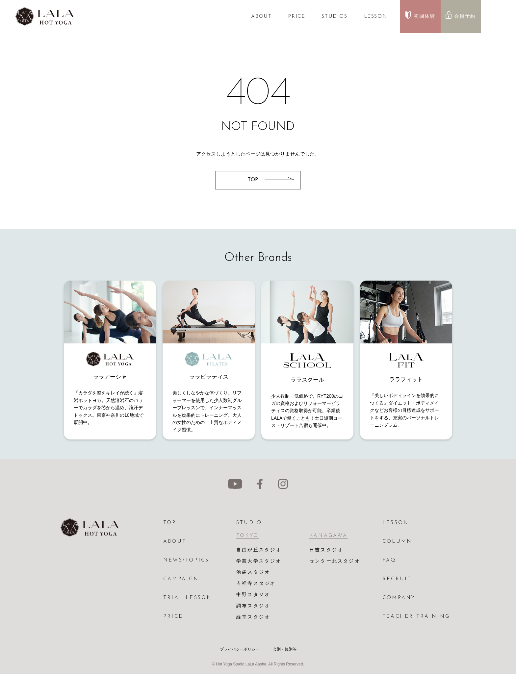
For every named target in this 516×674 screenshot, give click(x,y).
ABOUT (261, 16)
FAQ (389, 560)
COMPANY (398, 597)
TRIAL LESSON (187, 597)
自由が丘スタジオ (259, 550)
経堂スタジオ (253, 617)
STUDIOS (334, 16)
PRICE (296, 16)
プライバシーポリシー (239, 649)
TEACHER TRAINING (416, 616)
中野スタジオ (253, 594)
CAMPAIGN (181, 579)
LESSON (375, 16)
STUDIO (249, 522)
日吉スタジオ (326, 550)
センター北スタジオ (334, 561)
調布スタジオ (253, 606)
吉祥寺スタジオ (256, 583)
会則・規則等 (285, 649)
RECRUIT (396, 579)
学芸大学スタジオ (259, 561)
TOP (169, 522)
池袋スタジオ (253, 572)
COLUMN (397, 541)
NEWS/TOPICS (186, 560)
